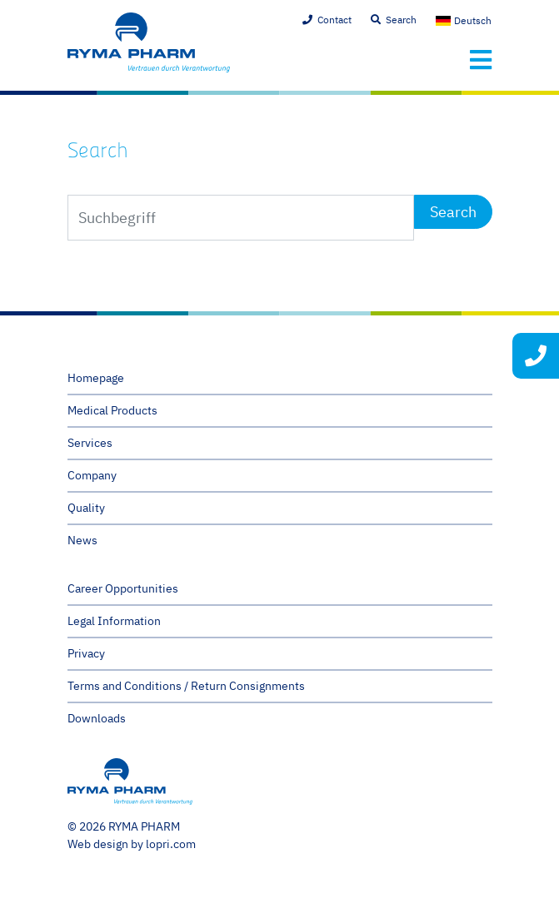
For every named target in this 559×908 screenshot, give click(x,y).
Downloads (96, 718)
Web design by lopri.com (131, 843)
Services (89, 442)
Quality (86, 507)
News (82, 540)
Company (92, 475)
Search (401, 19)
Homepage (95, 377)
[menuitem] (464, 20)
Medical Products (112, 410)
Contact (334, 19)
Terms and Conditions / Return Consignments (186, 685)
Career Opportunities (122, 588)
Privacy (86, 653)
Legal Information (114, 620)
